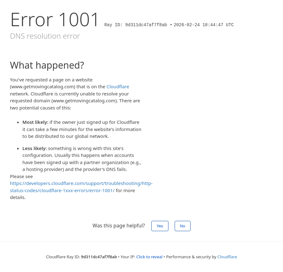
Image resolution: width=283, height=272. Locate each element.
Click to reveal (149, 257)
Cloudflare (117, 86)
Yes (160, 226)
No (182, 226)
